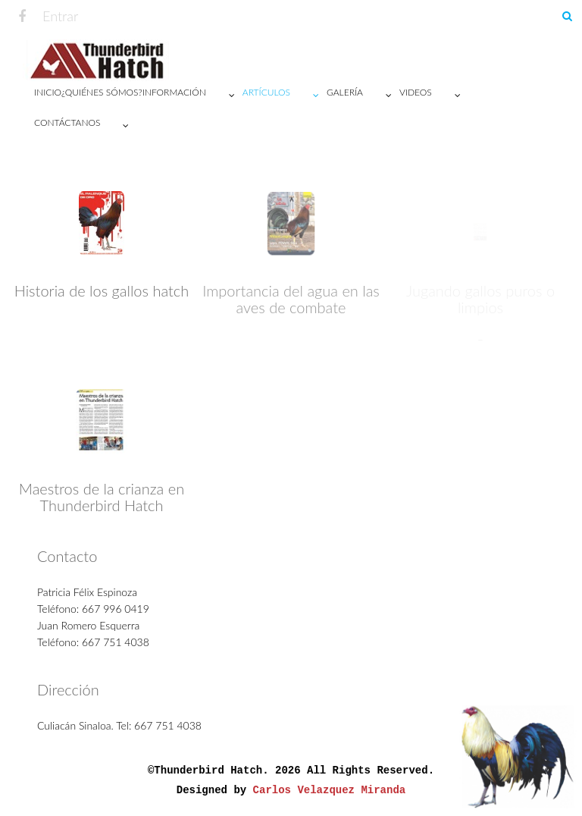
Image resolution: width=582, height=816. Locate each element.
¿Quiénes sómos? (101, 92)
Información (192, 95)
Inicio (47, 92)
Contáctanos (85, 126)
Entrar (60, 16)
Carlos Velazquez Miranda (329, 793)
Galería (363, 95)
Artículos (284, 95)
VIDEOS (433, 95)
